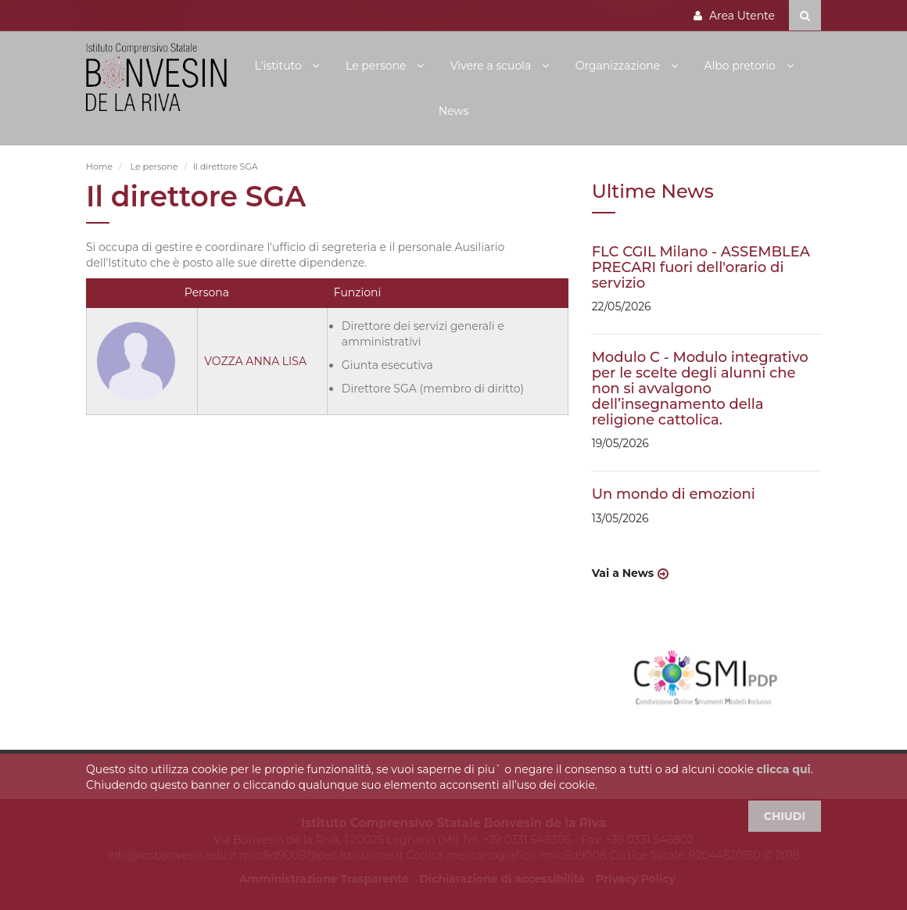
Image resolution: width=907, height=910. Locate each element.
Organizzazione (619, 66)
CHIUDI (784, 816)
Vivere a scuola (492, 66)
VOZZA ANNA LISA (255, 361)
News (454, 111)
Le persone (377, 66)
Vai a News (623, 573)
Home (99, 166)
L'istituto (279, 66)
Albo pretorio (741, 66)
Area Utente (734, 16)
